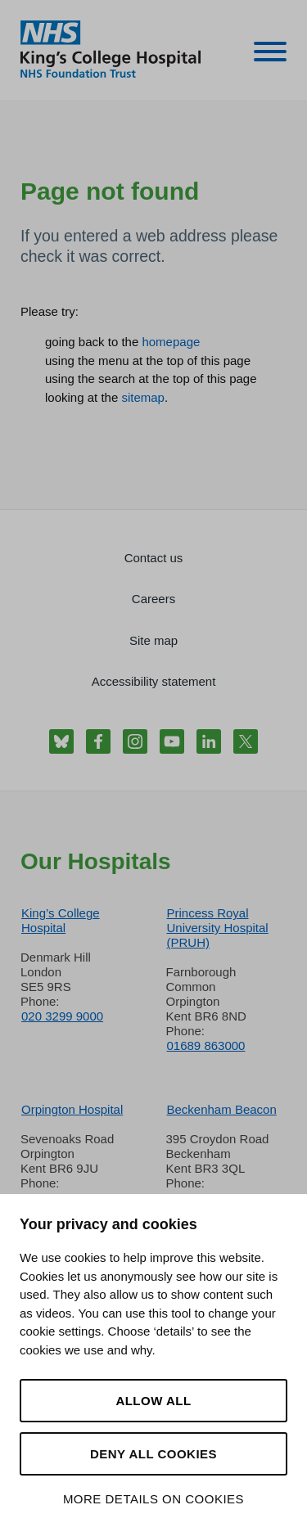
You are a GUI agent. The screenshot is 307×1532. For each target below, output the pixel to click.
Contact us (153, 558)
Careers (153, 599)
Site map (153, 640)
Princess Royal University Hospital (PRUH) (218, 927)
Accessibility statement (154, 681)
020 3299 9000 (62, 1016)
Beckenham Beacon (222, 1109)
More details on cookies (153, 1499)
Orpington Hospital (72, 1109)
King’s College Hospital (60, 920)
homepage (171, 342)
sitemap (143, 397)
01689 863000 (206, 1045)
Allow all (153, 1401)
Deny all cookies (153, 1454)
